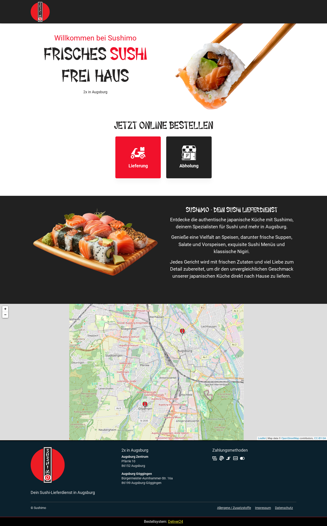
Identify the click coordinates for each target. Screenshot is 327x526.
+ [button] (5, 309)
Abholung (188, 157)
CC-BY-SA (320, 438)
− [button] (5, 315)
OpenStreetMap (290, 438)
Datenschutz (284, 508)
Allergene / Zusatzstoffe (234, 508)
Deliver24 (175, 521)
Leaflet (262, 438)
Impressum (263, 508)
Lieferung (138, 157)
